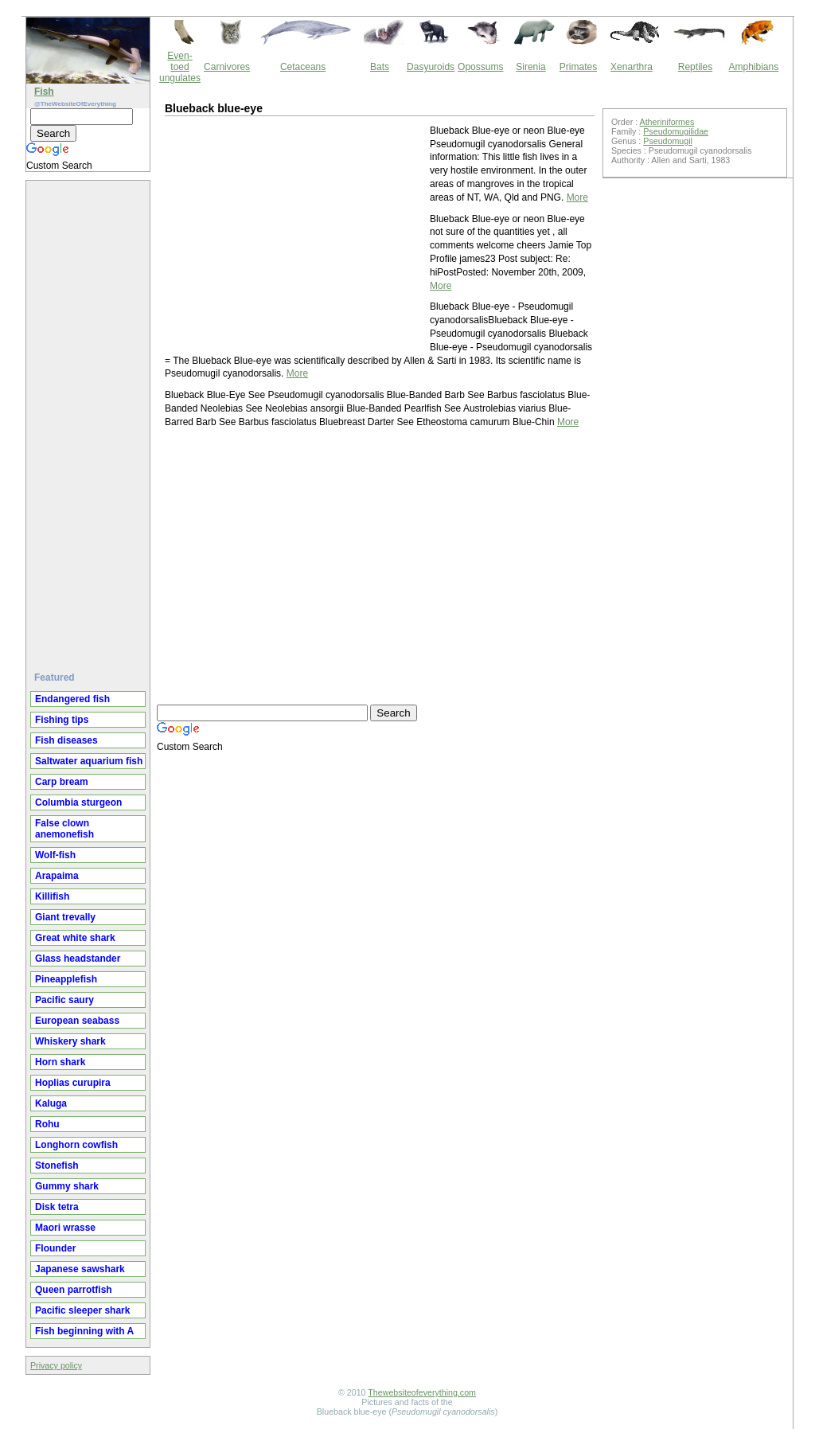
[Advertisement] (90, 419)
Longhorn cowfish (76, 1144)
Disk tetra (57, 1206)
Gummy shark (67, 1186)
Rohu (47, 1124)
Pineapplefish (66, 979)
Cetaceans (303, 66)
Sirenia (530, 66)
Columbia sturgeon (78, 802)
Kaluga (51, 1103)
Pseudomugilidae (675, 131)
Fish (44, 91)
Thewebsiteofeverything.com (422, 1392)
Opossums (480, 66)
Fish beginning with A (84, 1331)
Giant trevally (65, 917)
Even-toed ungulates (180, 67)
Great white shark (75, 937)
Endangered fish (72, 699)
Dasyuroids (430, 66)
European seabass (77, 1020)
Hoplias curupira (73, 1082)
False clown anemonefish (64, 829)
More (577, 197)
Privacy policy (56, 1365)
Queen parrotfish (73, 1289)
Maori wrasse (65, 1227)
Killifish (52, 896)
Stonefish (57, 1165)
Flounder (55, 1248)
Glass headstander (77, 958)
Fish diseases (66, 740)
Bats (379, 66)
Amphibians (753, 66)
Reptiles (695, 66)
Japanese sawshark (80, 1269)
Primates (578, 66)
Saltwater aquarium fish (88, 761)
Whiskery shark (70, 1041)
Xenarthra (631, 66)
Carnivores (227, 66)
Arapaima (57, 875)
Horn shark (60, 1062)
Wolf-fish (55, 855)
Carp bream (61, 781)
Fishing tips (61, 719)
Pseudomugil (667, 141)
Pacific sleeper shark (82, 1310)
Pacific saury (64, 1000)
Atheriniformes (667, 122)
